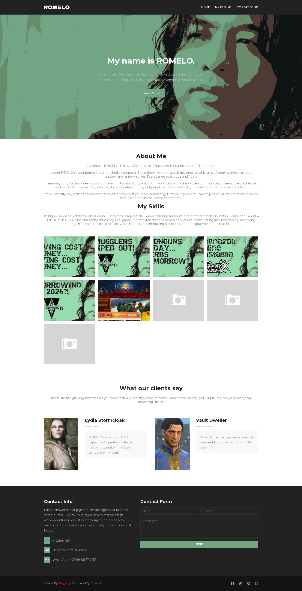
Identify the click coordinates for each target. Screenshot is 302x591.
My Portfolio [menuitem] (247, 7)
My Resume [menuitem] (223, 7)
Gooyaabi (96, 583)
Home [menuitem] (205, 7)
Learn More (151, 93)
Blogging (64, 583)
